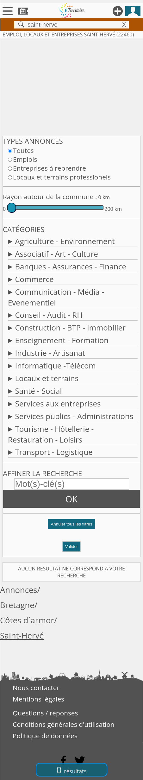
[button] (71, 526)
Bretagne (17, 605)
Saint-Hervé (22, 635)
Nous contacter (36, 687)
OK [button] (71, 499)
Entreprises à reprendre (49, 168)
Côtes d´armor (27, 620)
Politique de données (45, 735)
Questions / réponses (45, 712)
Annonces (18, 589)
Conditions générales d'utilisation (64, 724)
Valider (71, 546)
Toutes (23, 150)
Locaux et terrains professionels (62, 177)
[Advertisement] (71, 85)
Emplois (25, 159)
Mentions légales (38, 699)
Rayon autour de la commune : (50, 196)
